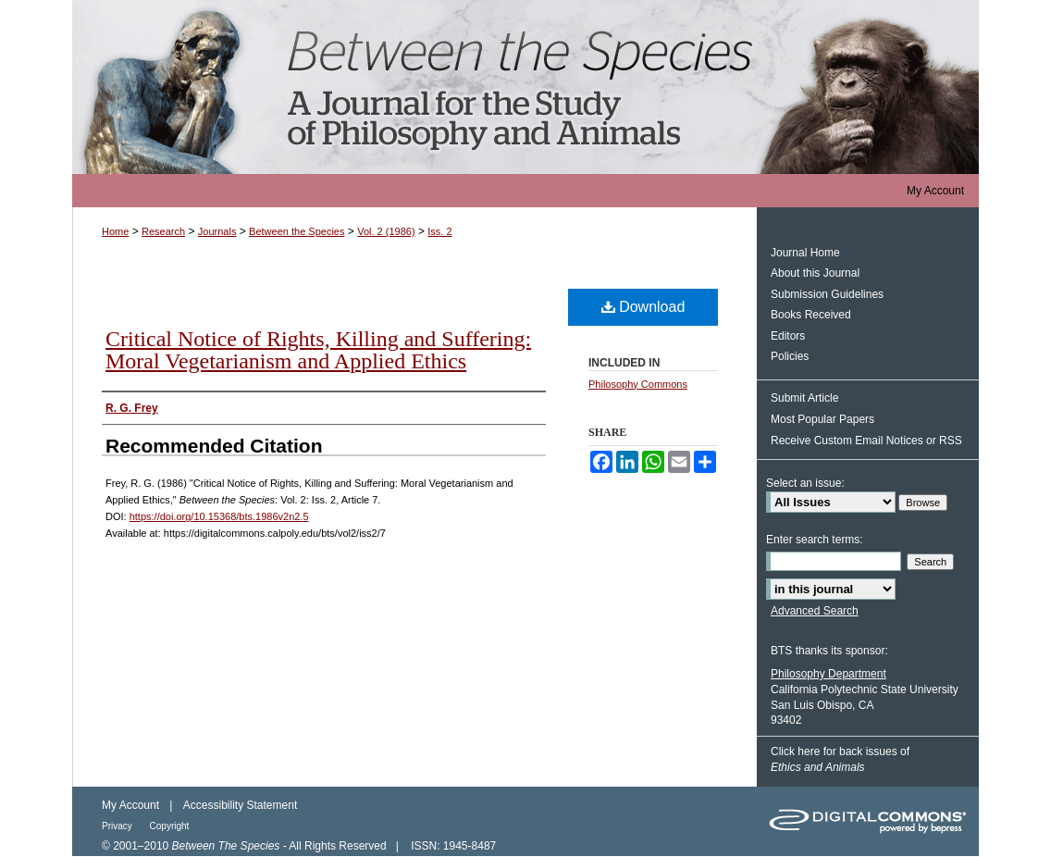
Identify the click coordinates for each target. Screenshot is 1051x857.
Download (643, 307)
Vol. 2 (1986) (385, 231)
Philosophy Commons (637, 384)
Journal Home (805, 252)
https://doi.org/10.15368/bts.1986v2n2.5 (219, 516)
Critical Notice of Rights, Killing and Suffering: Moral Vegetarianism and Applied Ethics (318, 350)
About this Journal (815, 273)
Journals (217, 231)
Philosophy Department (828, 673)
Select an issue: (805, 483)
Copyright (170, 826)
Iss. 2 (439, 231)
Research (163, 231)
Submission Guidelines (827, 294)
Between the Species (525, 87)
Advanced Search (815, 610)
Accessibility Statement (240, 805)
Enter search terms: (814, 539)
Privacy (118, 826)
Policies (790, 356)
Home (115, 231)
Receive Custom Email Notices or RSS (866, 440)
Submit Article (804, 397)
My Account (130, 805)
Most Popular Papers (822, 419)
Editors (788, 335)
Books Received (811, 314)
